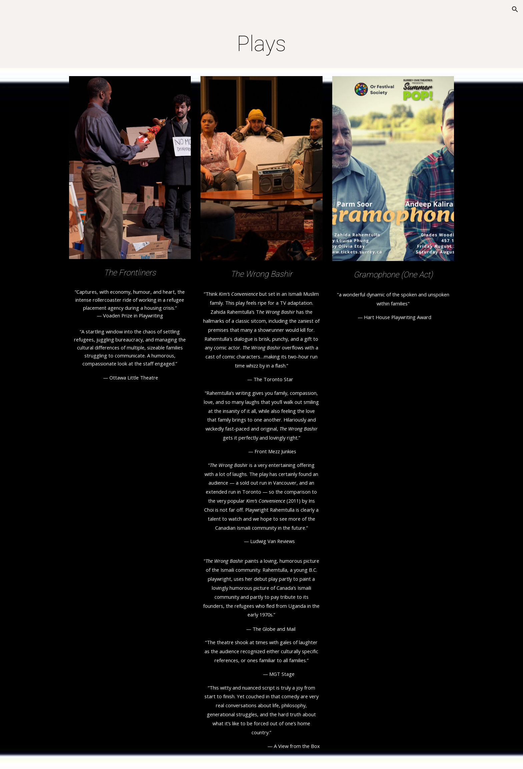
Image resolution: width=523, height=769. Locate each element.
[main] (261, 44)
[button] (515, 9)
